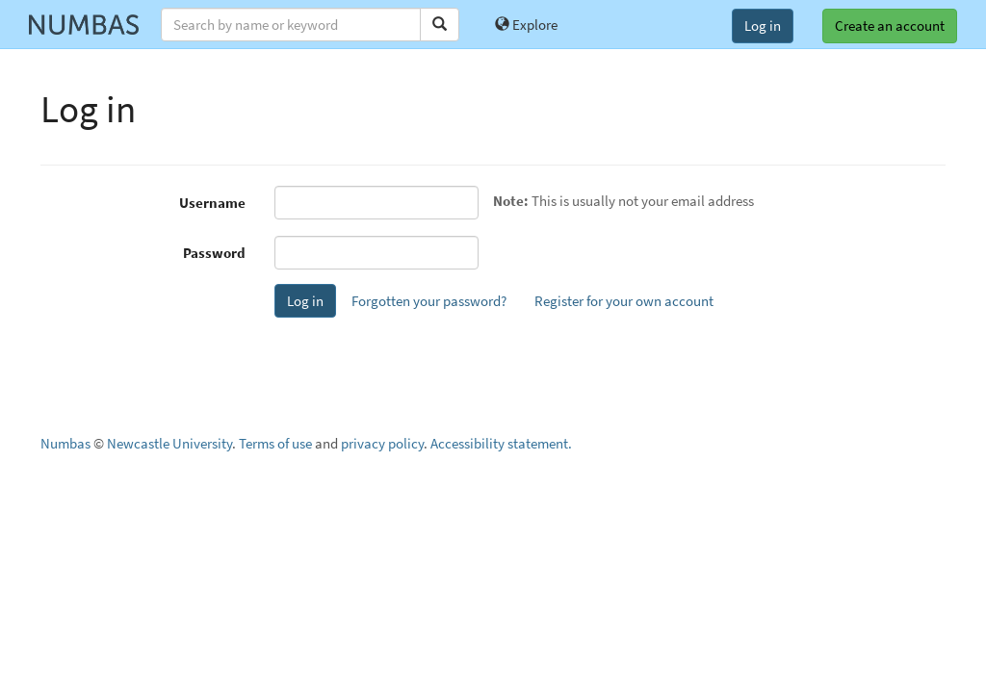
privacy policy (382, 443)
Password (214, 253)
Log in (762, 25)
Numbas (65, 443)
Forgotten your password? (428, 301)
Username (212, 202)
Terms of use (275, 443)
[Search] (439, 24)
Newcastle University (169, 443)
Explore (526, 24)
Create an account (890, 25)
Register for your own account (624, 301)
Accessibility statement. (501, 443)
